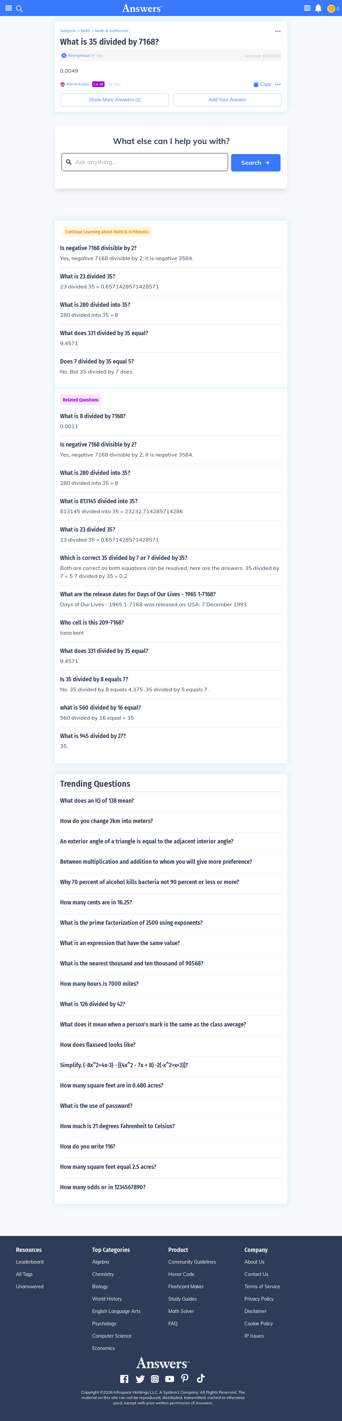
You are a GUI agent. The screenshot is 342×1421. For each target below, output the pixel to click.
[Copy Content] (262, 84)
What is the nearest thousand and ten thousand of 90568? (131, 963)
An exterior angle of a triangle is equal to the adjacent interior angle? (146, 841)
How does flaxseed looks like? (98, 1044)
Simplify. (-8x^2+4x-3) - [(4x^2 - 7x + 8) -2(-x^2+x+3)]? (124, 1065)
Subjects (68, 30)
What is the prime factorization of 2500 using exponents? (131, 922)
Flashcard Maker (186, 1286)
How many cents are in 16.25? (96, 902)
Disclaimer (255, 1311)
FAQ (173, 1323)
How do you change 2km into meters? (106, 820)
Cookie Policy (258, 1323)
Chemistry (103, 1274)
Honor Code (181, 1274)
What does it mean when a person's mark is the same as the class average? (153, 1024)
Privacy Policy (259, 1299)
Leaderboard (29, 1262)
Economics (103, 1348)
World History (107, 1299)
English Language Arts (116, 1311)
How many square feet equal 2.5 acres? (108, 1166)
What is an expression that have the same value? (120, 942)
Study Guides (182, 1299)
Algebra (100, 1262)
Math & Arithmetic (112, 30)
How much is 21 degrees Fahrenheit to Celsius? (117, 1126)
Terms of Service (262, 1286)
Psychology (104, 1323)
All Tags (24, 1274)
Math (85, 30)
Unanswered (29, 1286)
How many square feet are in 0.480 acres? (111, 1085)
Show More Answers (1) (115, 100)
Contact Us (256, 1274)
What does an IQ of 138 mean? (97, 800)
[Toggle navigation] (307, 7)
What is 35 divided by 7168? (109, 42)
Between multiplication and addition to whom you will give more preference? (156, 861)
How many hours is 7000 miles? (99, 983)
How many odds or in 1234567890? (103, 1187)
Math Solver (181, 1311)
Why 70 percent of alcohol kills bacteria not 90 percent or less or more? (149, 881)
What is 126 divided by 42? (92, 1003)
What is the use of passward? (96, 1105)
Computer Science (112, 1336)
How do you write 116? (87, 1146)
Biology (100, 1286)
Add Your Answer (227, 100)
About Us (254, 1262)
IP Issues (254, 1336)
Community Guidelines (192, 1262)
